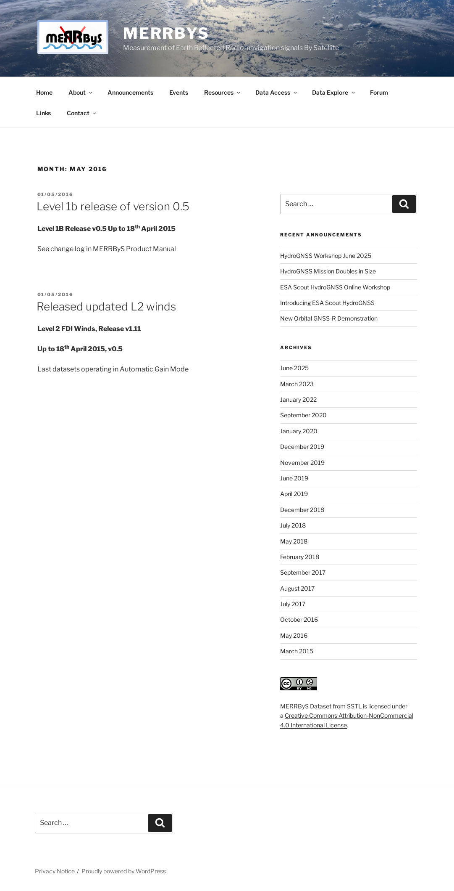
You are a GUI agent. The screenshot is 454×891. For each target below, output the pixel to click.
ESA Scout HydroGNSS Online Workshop (335, 287)
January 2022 (298, 399)
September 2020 (303, 415)
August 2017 (297, 588)
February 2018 (299, 556)
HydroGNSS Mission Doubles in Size (328, 271)
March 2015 (296, 651)
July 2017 (292, 603)
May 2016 (293, 635)
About (81, 92)
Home (44, 92)
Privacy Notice (55, 871)
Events (178, 92)
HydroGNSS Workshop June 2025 (325, 255)
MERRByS (166, 33)
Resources (222, 92)
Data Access (276, 92)
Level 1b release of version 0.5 (113, 206)
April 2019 (294, 493)
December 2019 (302, 446)
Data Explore (334, 92)
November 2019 (302, 462)
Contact (82, 113)
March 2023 (297, 383)
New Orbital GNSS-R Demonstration (329, 318)
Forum (379, 92)
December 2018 (302, 509)
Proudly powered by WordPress (123, 871)
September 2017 (302, 572)
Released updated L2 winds (106, 306)
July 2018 (293, 525)
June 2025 (294, 367)
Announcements (130, 92)
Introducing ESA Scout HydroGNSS (327, 302)
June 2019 (294, 478)
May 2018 (293, 541)
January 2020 (299, 431)
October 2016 (299, 619)
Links (43, 113)
